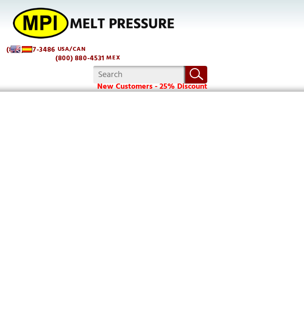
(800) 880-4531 (79, 58)
